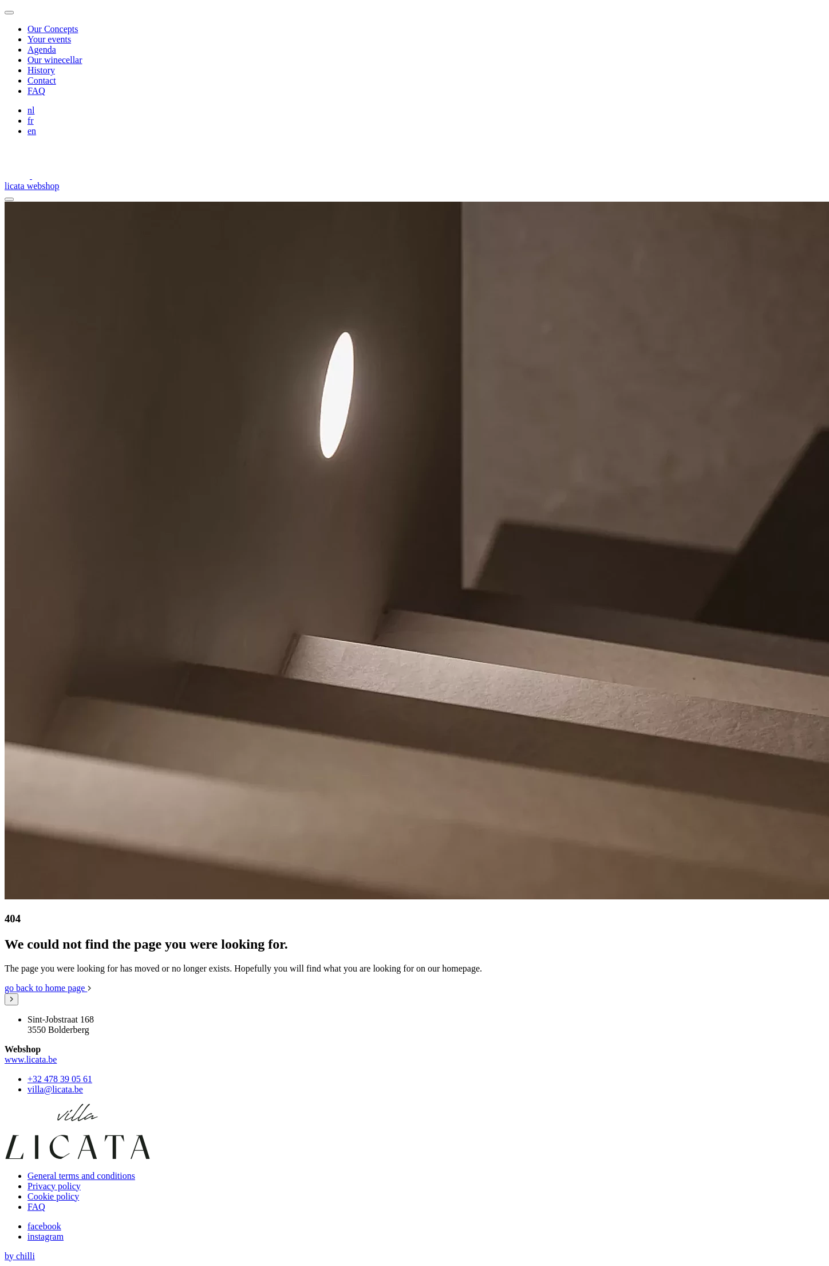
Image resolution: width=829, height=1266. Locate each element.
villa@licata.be (55, 1089)
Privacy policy (54, 1186)
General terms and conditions (81, 1176)
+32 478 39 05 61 (59, 1079)
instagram (45, 1236)
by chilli (20, 1256)
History (41, 70)
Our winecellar (54, 60)
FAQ (36, 91)
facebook (44, 1226)
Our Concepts (52, 29)
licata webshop (32, 186)
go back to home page (48, 988)
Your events (49, 39)
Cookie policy (53, 1196)
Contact (41, 80)
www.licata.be (31, 1059)
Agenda (41, 49)
